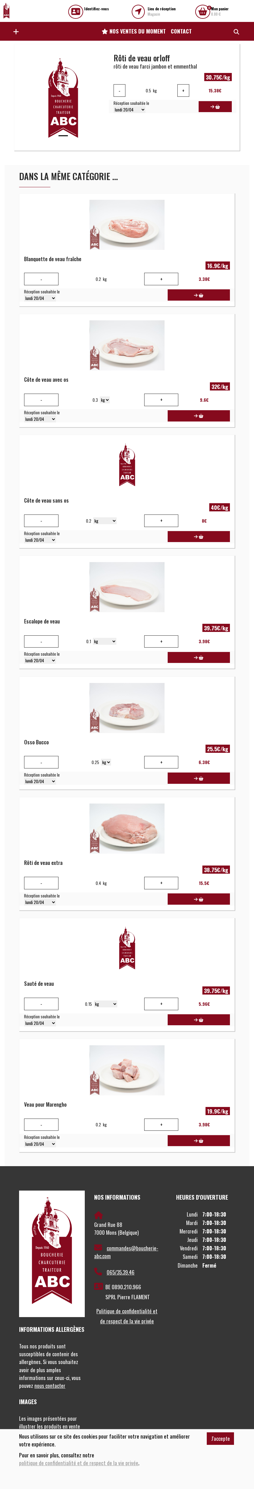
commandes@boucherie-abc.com (126, 1252)
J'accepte (220, 1438)
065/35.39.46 (114, 1272)
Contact (181, 31)
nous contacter (49, 1385)
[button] (14, 31)
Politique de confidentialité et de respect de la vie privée (126, 1316)
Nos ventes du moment (134, 31)
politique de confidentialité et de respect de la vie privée (78, 1463)
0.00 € (220, 11)
